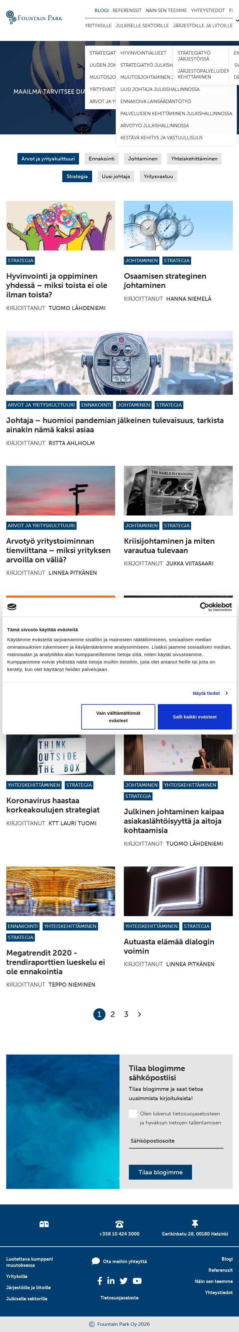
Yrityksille (98, 26)
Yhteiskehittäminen (194, 158)
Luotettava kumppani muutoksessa (29, 1262)
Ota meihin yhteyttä (125, 1261)
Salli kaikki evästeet (195, 716)
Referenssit (127, 10)
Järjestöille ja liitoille (203, 26)
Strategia (77, 176)
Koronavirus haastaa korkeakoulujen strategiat (53, 805)
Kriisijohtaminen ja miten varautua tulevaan (169, 545)
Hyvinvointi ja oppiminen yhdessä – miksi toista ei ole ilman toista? (56, 285)
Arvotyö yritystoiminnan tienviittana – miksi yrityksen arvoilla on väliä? (58, 550)
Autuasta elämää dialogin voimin (169, 946)
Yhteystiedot (208, 10)
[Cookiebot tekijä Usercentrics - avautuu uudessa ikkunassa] (204, 607)
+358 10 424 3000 (119, 1234)
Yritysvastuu (158, 176)
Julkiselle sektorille (142, 26)
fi (231, 10)
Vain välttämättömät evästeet (118, 716)
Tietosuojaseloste (119, 1298)
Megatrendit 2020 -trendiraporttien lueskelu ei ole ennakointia (55, 962)
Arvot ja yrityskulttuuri (48, 158)
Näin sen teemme (166, 10)
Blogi (102, 10)
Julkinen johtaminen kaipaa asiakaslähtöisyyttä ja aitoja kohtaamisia (174, 821)
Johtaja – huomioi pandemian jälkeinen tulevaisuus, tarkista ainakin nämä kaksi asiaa (115, 425)
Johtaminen (142, 158)
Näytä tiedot (206, 693)
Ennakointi (102, 158)
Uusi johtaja (116, 176)
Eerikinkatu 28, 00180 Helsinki (195, 1234)
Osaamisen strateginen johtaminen (165, 280)
